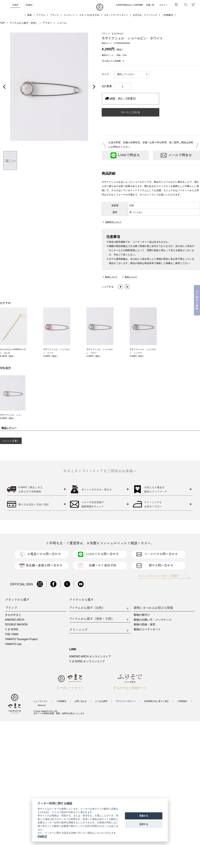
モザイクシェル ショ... (11, 415)
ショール (61, 23)
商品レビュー (9, 428)
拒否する (143, 824)
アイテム (40, 15)
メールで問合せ (176, 155)
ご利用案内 (167, 15)
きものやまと (13, 614)
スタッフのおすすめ (89, 15)
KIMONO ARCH (14, 619)
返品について (131, 277)
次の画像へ (93, 87)
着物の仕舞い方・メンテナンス (153, 619)
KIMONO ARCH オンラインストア (90, 656)
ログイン (163, 5)
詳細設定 (42, 836)
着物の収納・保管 (144, 624)
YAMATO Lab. (13, 644)
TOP (2, 23)
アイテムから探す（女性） (23, 23)
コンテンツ (69, 15)
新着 (29, 15)
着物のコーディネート (147, 629)
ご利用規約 (182, 701)
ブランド (54, 15)
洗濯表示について (113, 222)
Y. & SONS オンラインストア (87, 661)
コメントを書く (11, 440)
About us (42, 705)
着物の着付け (142, 614)
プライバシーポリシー (126, 701)
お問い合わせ (81, 701)
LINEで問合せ (125, 155)
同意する (143, 816)
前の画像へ (5, 87)
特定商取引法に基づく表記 (156, 701)
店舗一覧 (150, 5)
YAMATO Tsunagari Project (21, 639)
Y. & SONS (11, 629)
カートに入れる (130, 112)
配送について (111, 277)
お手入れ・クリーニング (145, 15)
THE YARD (11, 634)
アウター (47, 23)
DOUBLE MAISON (16, 624)
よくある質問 (101, 701)
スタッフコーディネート (116, 15)
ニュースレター (41, 701)
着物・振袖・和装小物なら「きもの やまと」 (99, 7)
